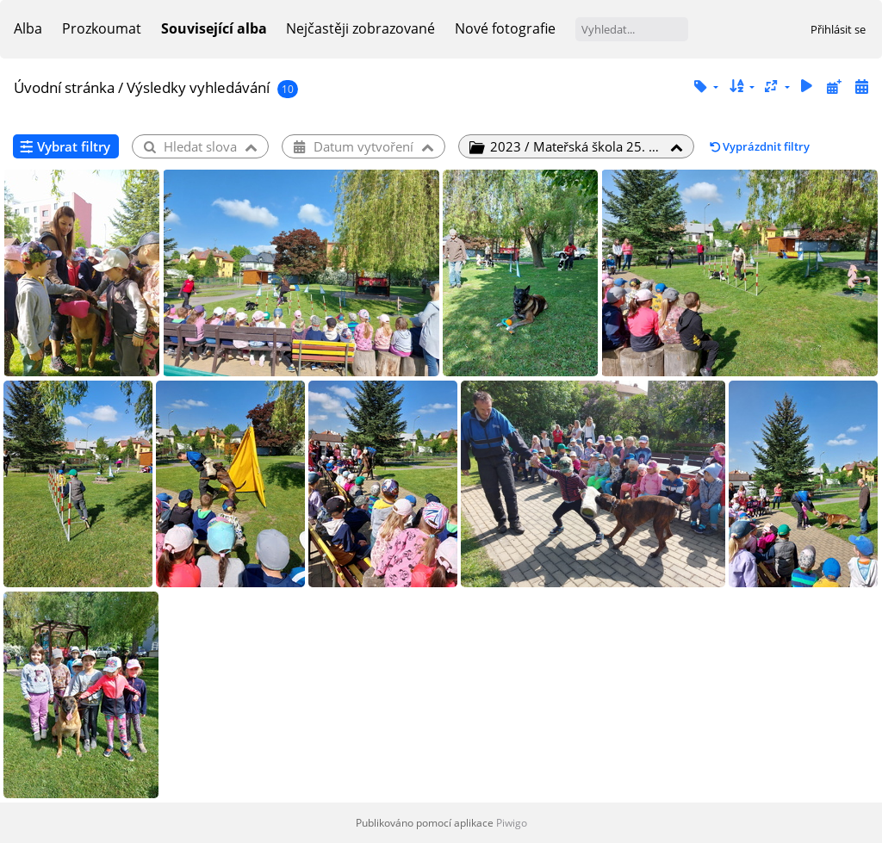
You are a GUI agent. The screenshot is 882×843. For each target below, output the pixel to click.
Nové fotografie (505, 28)
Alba (28, 28)
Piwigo (511, 822)
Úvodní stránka (64, 87)
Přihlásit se (838, 29)
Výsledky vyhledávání (198, 87)
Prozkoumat (101, 28)
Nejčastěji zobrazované (360, 28)
